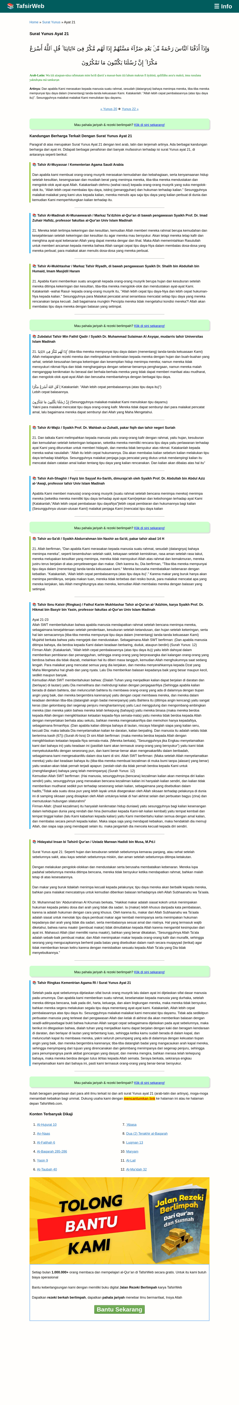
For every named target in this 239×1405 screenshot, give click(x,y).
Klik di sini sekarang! (149, 125)
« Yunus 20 (108, 109)
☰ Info (223, 6)
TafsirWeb (30, 6)
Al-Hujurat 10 (47, 1125)
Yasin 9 (42, 1160)
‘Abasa (131, 1125)
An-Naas (43, 1133)
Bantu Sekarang (119, 1309)
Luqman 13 (134, 1142)
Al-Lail (131, 1160)
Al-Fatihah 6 (46, 1142)
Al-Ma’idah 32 (136, 1169)
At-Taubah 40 (47, 1169)
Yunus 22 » (130, 109)
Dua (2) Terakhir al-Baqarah (147, 1133)
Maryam (132, 1151)
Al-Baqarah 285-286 (52, 1151)
